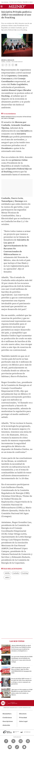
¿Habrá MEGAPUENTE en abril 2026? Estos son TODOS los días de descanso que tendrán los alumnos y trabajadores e (21, 648)
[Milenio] (17, 6)
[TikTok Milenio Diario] (17, 747)
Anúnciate (6, 725)
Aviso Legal (23, 721)
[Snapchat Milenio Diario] (24, 747)
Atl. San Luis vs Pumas (15, 2)
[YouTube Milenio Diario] (10, 747)
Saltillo (7, 573)
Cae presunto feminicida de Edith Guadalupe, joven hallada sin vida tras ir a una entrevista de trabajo (21, 659)
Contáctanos (7, 717)
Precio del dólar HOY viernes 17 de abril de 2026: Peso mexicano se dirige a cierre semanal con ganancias (21, 681)
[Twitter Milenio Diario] (13, 741)
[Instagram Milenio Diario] (21, 741)
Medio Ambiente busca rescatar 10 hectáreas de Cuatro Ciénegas (16, 117)
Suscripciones (8, 721)
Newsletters (7, 714)
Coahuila (16, 573)
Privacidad (23, 717)
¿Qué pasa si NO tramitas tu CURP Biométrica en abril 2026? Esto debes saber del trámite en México (21, 692)
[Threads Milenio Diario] (28, 741)
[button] (1, 7)
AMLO (7, 577)
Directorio (23, 714)
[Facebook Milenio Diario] (6, 741)
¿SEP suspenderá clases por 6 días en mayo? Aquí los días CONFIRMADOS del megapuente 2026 (21, 670)
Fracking (24, 573)
